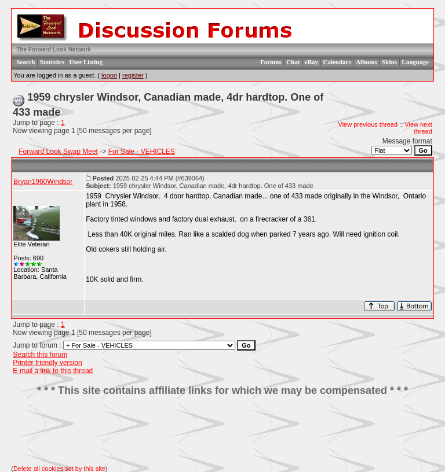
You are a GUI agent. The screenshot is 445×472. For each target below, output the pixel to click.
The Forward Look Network (53, 49)
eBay (311, 61)
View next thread (418, 128)
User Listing (86, 61)
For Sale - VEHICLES (141, 152)
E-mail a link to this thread (53, 371)
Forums (271, 61)
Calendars (337, 61)
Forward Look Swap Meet (58, 152)
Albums (366, 61)
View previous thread (368, 124)
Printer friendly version (47, 363)
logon (109, 75)
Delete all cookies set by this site (59, 468)
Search (25, 61)
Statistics (52, 61)
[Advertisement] (222, 431)
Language (415, 61)
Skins (389, 61)
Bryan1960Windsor (42, 182)
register (133, 75)
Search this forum (40, 355)
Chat (293, 61)
